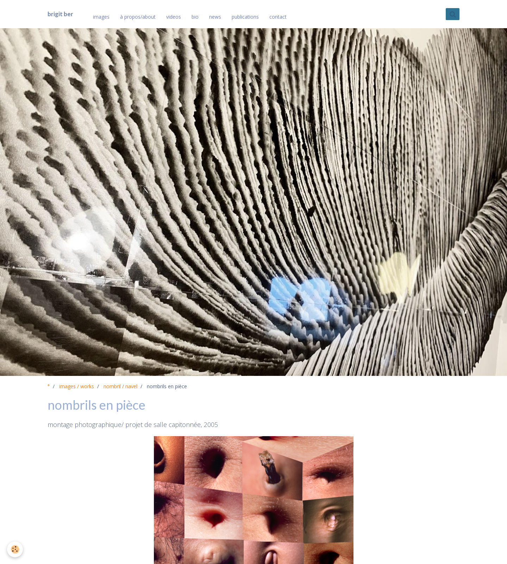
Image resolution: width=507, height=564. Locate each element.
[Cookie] (15, 549)
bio (195, 16)
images (101, 16)
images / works (76, 386)
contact (278, 16)
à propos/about (138, 16)
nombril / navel (120, 386)
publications (245, 16)
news (215, 16)
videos (173, 16)
